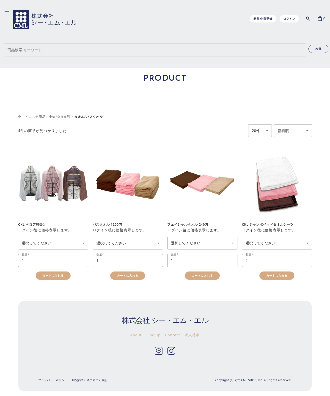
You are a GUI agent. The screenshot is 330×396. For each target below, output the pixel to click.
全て (21, 116)
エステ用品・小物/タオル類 (49, 116)
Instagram (171, 351)
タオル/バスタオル (88, 116)
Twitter (159, 351)
